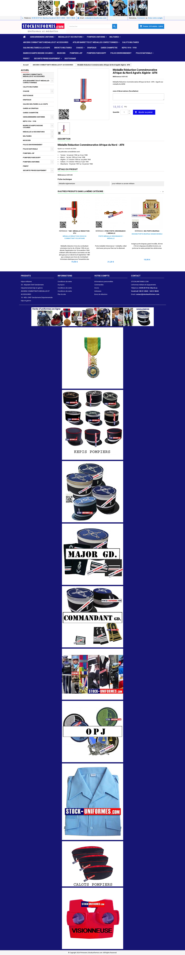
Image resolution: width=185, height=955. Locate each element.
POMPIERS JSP (76, 53)
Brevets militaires (63, 48)
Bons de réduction (100, 294)
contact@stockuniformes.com (95, 18)
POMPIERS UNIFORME (96, 37)
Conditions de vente (65, 281)
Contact (136, 276)
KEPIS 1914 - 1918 (129, 48)
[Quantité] (124, 112)
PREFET (26, 58)
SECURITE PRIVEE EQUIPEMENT (47, 58)
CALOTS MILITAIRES (130, 42)
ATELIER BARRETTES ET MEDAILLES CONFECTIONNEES (95, 42)
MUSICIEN (61, 53)
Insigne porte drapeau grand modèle (147, 234)
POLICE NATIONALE (144, 53)
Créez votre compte (155, 18)
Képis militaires (26, 281)
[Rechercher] (92, 26)
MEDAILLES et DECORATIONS (70, 37)
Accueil (25, 70)
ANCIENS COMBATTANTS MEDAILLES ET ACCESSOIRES (45, 42)
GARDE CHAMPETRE (109, 48)
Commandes (98, 285)
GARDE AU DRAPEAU (30, 108)
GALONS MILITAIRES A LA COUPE (36, 48)
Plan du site (62, 294)
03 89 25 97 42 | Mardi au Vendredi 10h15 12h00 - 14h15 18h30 (53, 18)
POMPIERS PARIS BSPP (96, 53)
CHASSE (79, 48)
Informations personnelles (103, 281)
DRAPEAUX (91, 48)
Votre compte (101, 276)
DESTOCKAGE (70, 58)
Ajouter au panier (144, 112)
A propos (61, 285)
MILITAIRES (114, 37)
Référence (117, 77)
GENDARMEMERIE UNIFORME (42, 37)
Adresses (97, 291)
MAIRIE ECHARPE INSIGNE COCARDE (38, 53)
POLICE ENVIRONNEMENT (120, 53)
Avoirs (96, 288)
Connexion (141, 18)
